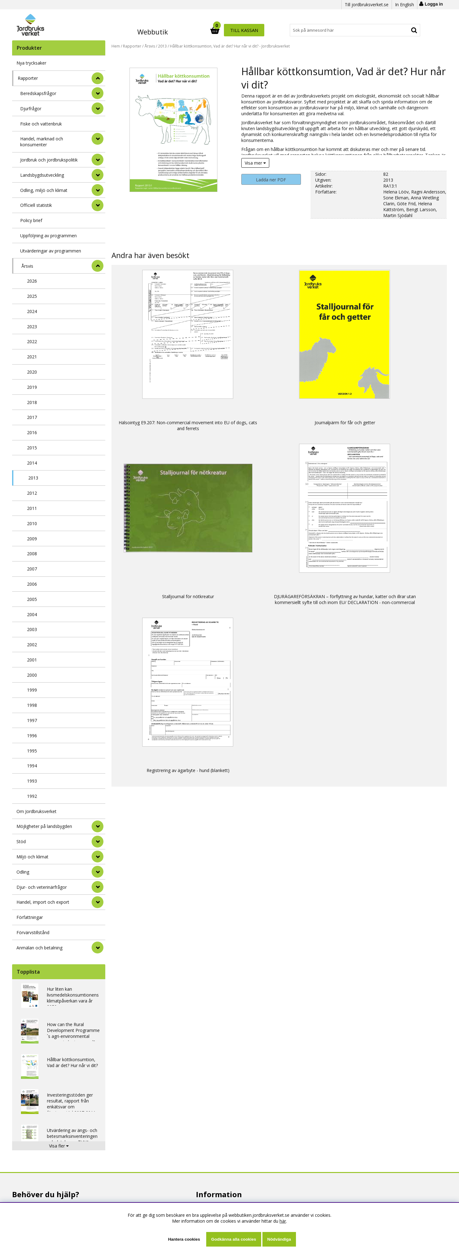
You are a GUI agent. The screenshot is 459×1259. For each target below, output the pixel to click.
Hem (115, 46)
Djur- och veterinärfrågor (41, 887)
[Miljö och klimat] (97, 856)
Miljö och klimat (32, 857)
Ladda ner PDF (271, 180)
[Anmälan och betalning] (97, 947)
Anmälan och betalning (39, 948)
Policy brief (31, 220)
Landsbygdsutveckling (42, 175)
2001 (32, 660)
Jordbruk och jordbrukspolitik (49, 160)
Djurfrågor (30, 108)
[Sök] (257, 30)
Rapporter (28, 78)
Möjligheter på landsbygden (44, 826)
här (282, 1221)
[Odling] (97, 872)
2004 (32, 614)
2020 (32, 372)
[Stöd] (97, 841)
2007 (32, 569)
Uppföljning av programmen (48, 236)
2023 (32, 327)
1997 (32, 720)
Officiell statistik (36, 205)
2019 (32, 387)
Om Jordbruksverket (36, 811)
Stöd (21, 841)
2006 (32, 584)
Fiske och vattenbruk (41, 124)
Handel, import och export (42, 902)
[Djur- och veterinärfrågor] (97, 887)
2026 (32, 281)
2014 (32, 463)
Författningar (29, 917)
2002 (32, 645)
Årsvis (27, 266)
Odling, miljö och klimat (43, 190)
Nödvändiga (279, 1239)
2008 (32, 554)
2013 (33, 478)
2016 (32, 432)
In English (404, 4)
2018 (32, 402)
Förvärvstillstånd (32, 932)
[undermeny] (97, 93)
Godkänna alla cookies (233, 1239)
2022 (32, 341)
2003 (32, 629)
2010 (32, 523)
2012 (32, 493)
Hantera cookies (184, 1239)
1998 (32, 705)
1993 (32, 781)
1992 (32, 796)
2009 (32, 539)
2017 (32, 417)
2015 (32, 448)
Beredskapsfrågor (38, 93)
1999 (32, 690)
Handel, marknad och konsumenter (41, 142)
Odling (22, 872)
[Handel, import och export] (97, 902)
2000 (32, 675)
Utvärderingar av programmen (50, 251)
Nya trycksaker (31, 63)
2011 (32, 508)
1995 (32, 751)
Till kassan (401, 30)
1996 (32, 736)
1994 (32, 766)
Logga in (434, 4)
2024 (32, 311)
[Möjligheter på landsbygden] (97, 826)
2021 (32, 357)
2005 (32, 599)
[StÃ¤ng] (97, 78)
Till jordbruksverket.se (367, 4)
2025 (32, 296)
